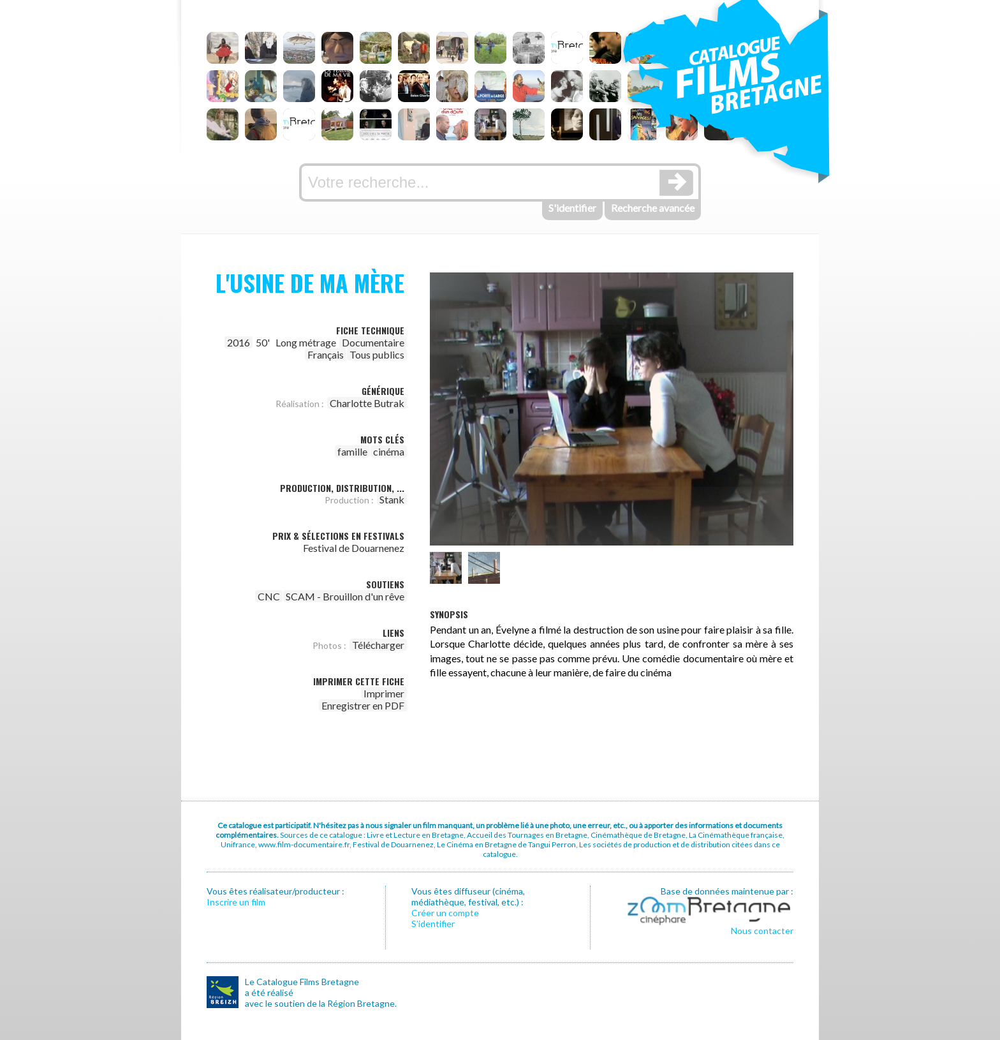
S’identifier (433, 923)
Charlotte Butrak (367, 403)
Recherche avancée (653, 208)
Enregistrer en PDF (362, 705)
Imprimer (384, 693)
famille (352, 451)
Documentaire (373, 342)
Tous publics (376, 354)
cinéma (388, 451)
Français (325, 354)
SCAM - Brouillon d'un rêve (345, 596)
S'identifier (572, 208)
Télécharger (378, 645)
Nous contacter (762, 930)
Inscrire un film (236, 901)
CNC (269, 596)
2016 (238, 342)
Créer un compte (445, 912)
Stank (391, 499)
